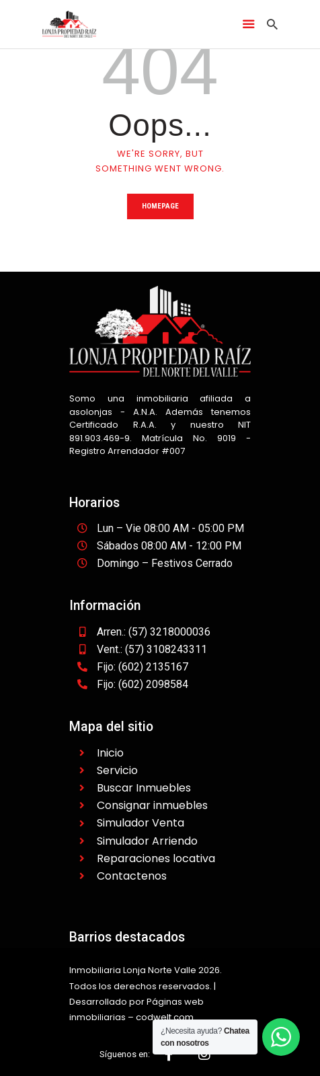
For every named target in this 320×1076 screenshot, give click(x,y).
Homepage (160, 206)
